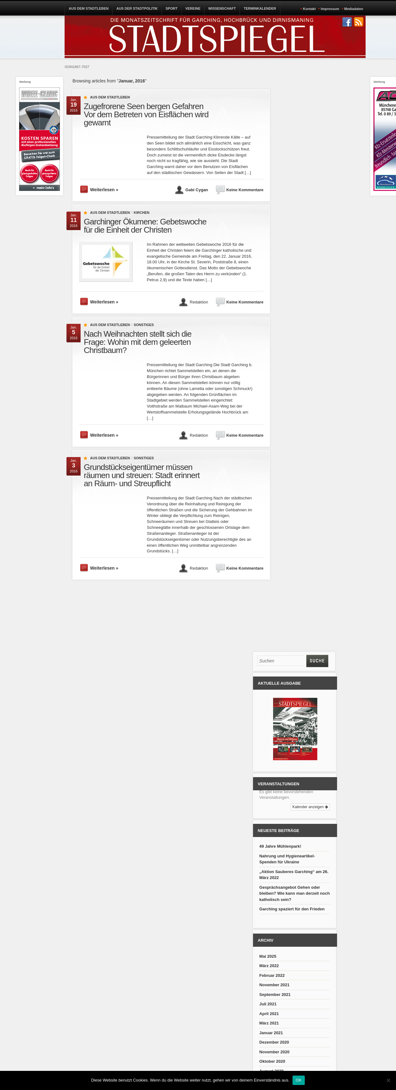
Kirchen (141, 212)
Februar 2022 (272, 975)
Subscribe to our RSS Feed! (359, 22)
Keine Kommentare (244, 189)
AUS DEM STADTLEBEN (88, 8)
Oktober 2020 (272, 1061)
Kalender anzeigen (310, 807)
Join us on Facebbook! (347, 22)
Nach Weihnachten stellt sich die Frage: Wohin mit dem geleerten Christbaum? (137, 342)
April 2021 (269, 1013)
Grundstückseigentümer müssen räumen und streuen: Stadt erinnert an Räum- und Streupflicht (141, 475)
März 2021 (269, 1023)
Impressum (330, 9)
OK (299, 1080)
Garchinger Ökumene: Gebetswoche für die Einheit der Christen (145, 225)
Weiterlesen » (104, 189)
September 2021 (275, 994)
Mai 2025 (267, 956)
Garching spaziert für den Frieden (292, 909)
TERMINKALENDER (260, 8)
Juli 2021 (268, 1004)
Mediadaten (353, 9)
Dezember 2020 (274, 1042)
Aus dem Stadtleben (110, 97)
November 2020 (274, 1052)
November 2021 (274, 984)
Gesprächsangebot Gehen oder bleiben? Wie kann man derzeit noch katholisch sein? (294, 893)
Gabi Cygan (196, 189)
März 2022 (269, 965)
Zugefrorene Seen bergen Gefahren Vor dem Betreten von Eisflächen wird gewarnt (146, 114)
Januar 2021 (271, 1032)
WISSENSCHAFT (222, 8)
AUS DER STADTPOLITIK (137, 8)
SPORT (171, 8)
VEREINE (192, 8)
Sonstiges (144, 325)
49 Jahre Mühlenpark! (280, 846)
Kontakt (309, 9)
